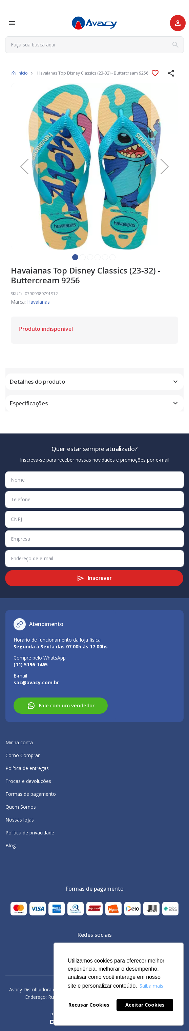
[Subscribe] (94, 578)
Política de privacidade (29, 832)
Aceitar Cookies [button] (145, 1005)
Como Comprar (22, 755)
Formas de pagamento (30, 794)
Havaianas (38, 302)
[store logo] (94, 23)
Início (23, 73)
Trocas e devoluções (28, 781)
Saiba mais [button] (151, 986)
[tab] (94, 381)
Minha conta (19, 742)
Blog (10, 845)
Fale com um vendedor (60, 706)
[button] (171, 73)
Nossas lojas (19, 819)
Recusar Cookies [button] (88, 1005)
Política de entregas (27, 768)
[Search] (175, 45)
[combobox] (94, 45)
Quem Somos (20, 807)
